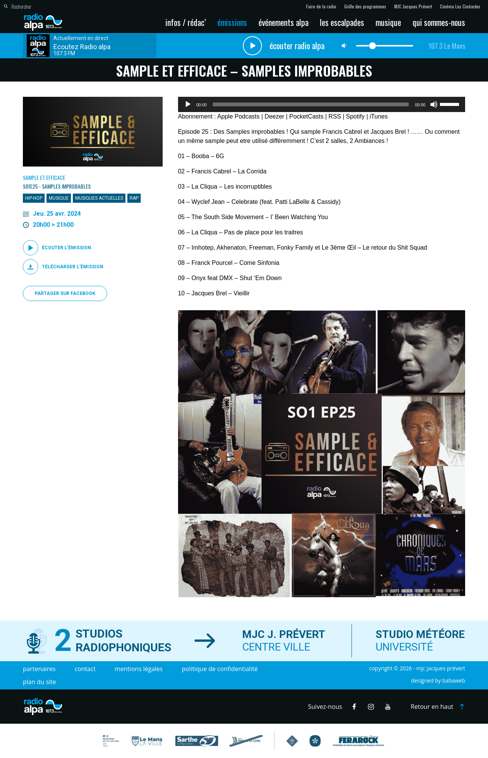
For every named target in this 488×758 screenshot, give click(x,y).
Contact (85, 669)
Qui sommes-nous (439, 22)
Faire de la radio (321, 6)
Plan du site (39, 682)
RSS (335, 116)
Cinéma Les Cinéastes (460, 6)
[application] (321, 104)
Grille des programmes (365, 6)
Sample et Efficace (44, 177)
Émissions (232, 22)
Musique (388, 22)
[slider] (311, 104)
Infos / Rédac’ (185, 22)
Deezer (274, 116)
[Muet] (434, 104)
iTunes (379, 116)
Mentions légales (139, 669)
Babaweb (453, 680)
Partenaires (39, 669)
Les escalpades (342, 22)
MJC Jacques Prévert (413, 6)
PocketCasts (306, 116)
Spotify (355, 116)
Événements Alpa (283, 22)
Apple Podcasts (238, 116)
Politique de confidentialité (220, 669)
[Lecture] (188, 104)
